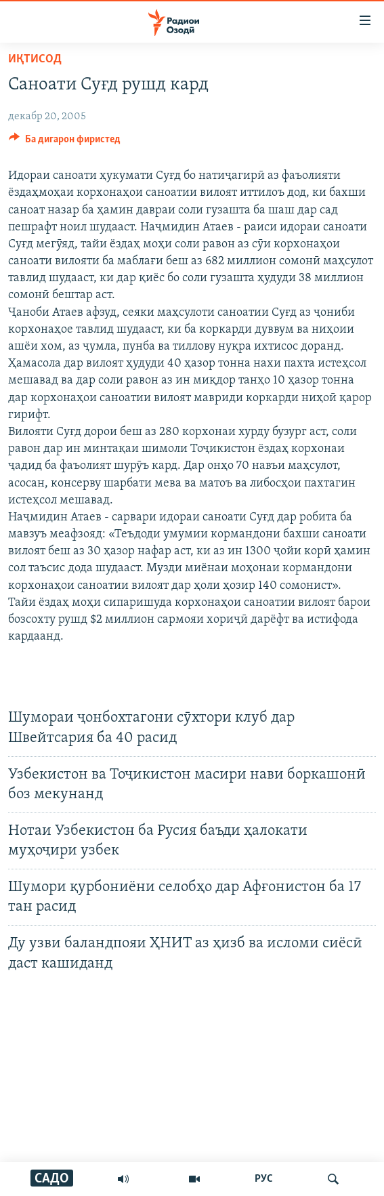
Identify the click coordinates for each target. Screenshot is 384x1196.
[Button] (65, 142)
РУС (264, 1179)
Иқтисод (35, 59)
